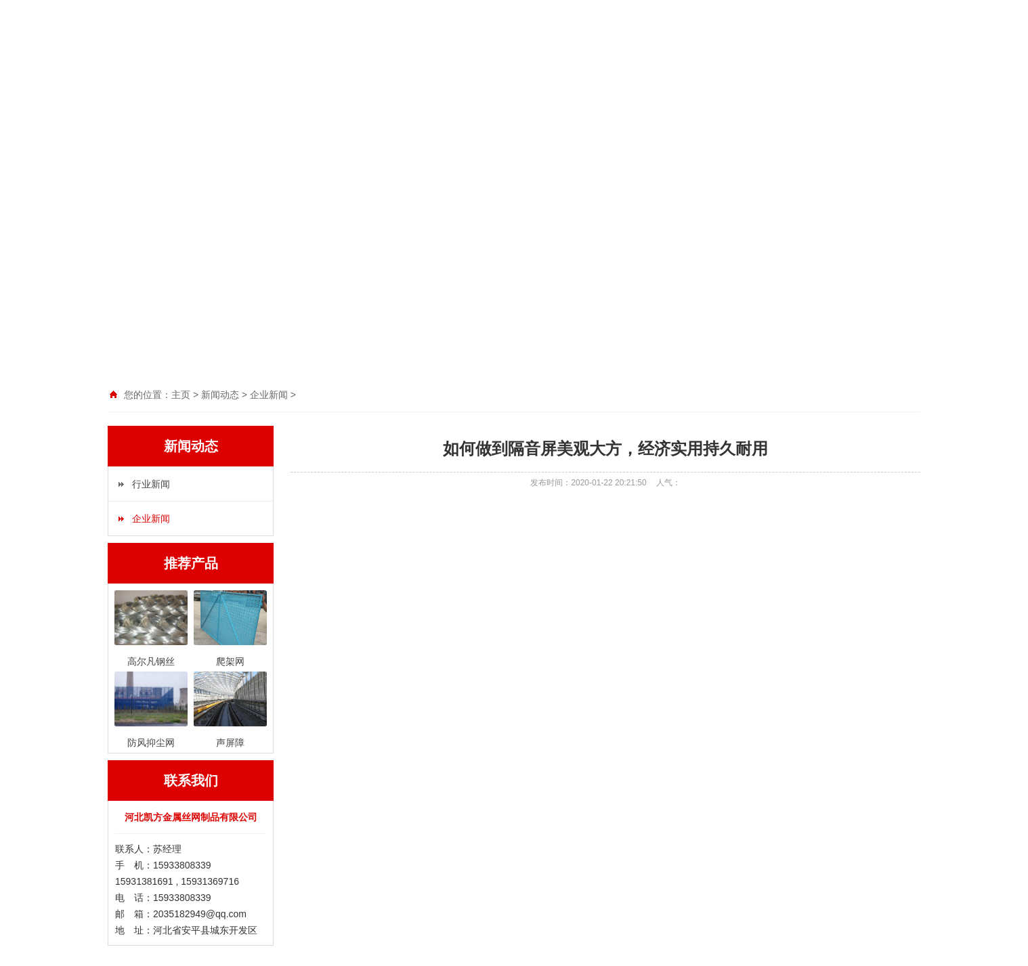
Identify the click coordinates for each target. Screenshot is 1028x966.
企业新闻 (151, 518)
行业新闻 (151, 484)
